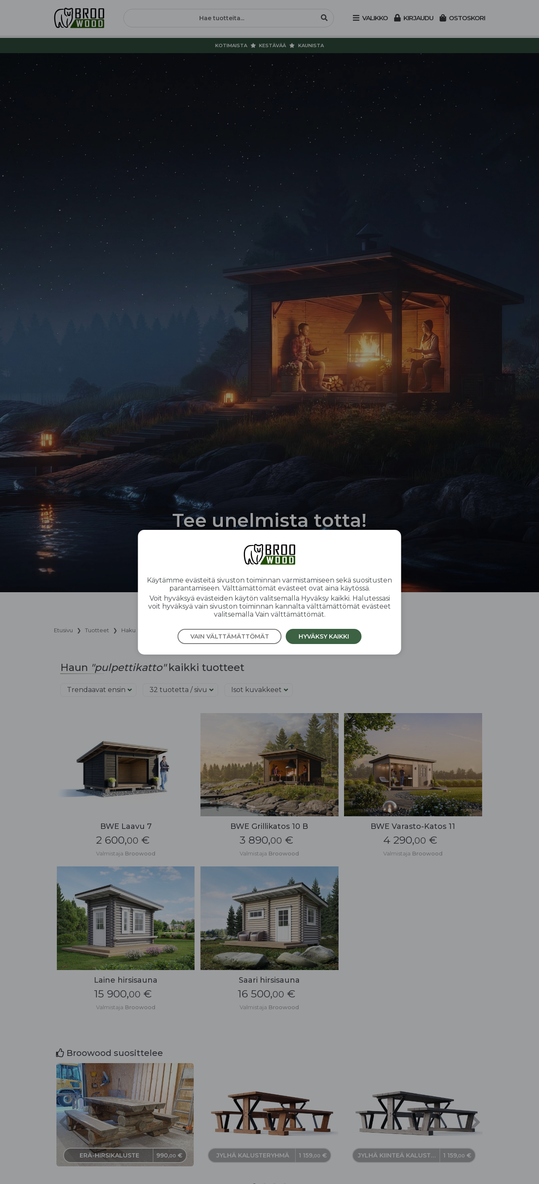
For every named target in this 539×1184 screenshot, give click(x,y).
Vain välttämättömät (229, 636)
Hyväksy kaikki (324, 636)
